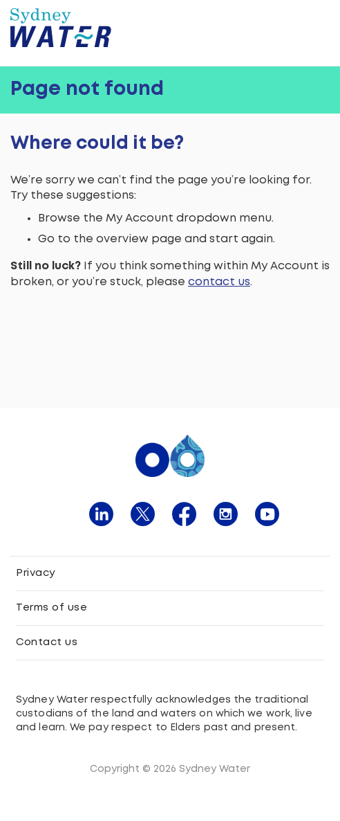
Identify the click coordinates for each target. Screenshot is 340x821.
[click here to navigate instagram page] (226, 514)
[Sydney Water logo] (60, 27)
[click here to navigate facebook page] (184, 514)
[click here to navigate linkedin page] (101, 514)
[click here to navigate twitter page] (143, 514)
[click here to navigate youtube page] (267, 514)
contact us (219, 282)
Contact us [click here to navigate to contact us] (46, 642)
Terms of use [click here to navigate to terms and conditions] (51, 608)
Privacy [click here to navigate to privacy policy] (36, 573)
